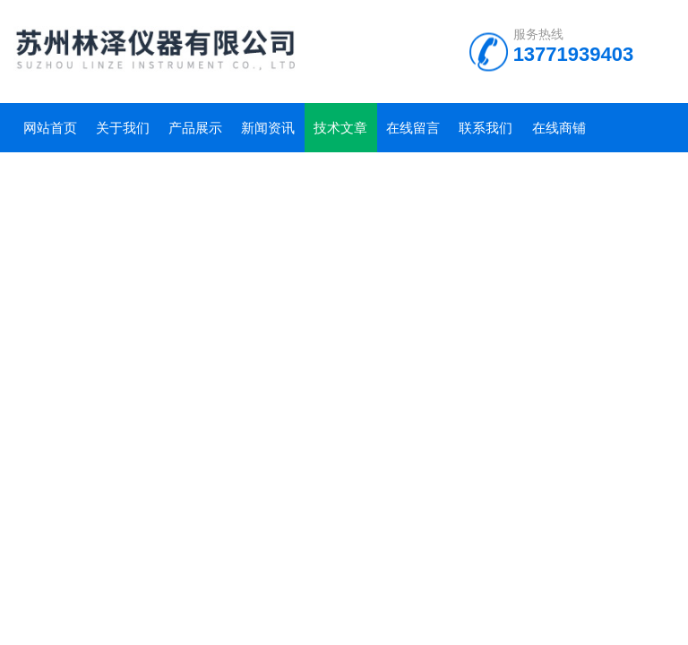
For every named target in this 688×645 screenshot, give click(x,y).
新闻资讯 (268, 127)
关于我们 (123, 127)
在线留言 (413, 127)
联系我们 (485, 127)
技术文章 (340, 127)
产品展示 (195, 127)
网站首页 (50, 127)
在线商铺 (559, 127)
